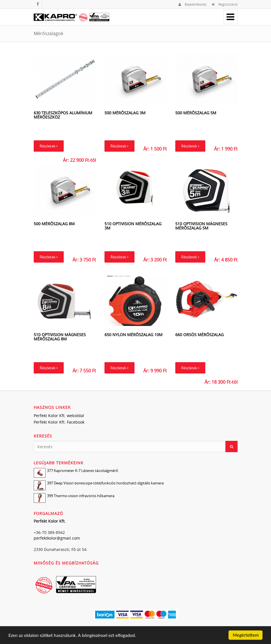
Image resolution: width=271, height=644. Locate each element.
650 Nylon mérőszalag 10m (133, 334)
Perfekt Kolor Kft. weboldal (59, 415)
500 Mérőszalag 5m (195, 112)
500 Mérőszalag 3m (125, 112)
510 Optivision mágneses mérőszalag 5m (201, 226)
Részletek (49, 146)
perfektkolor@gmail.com (57, 538)
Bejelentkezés (192, 4)
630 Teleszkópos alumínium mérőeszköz (63, 115)
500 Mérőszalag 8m (54, 223)
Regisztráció (225, 4)
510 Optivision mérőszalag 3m (132, 226)
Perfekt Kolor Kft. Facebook (59, 422)
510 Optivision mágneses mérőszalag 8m (60, 337)
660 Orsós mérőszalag (199, 334)
